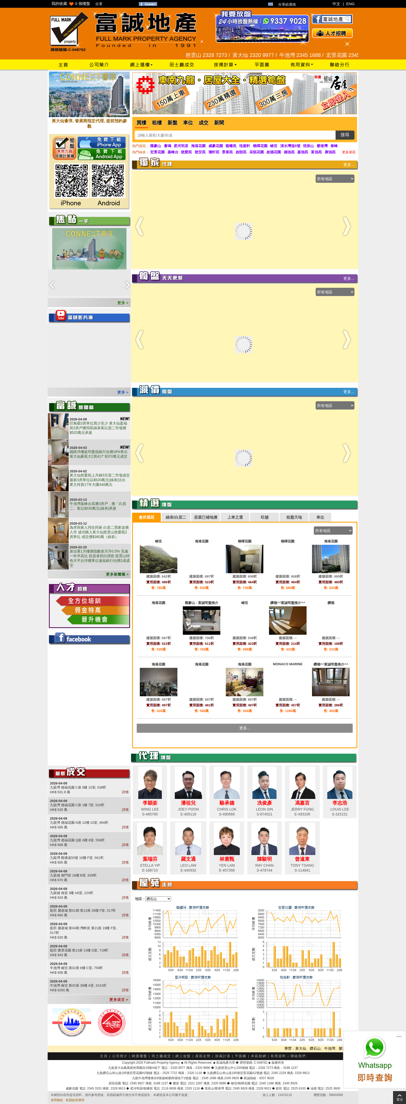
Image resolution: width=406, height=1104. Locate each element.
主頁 (104, 1056)
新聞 (219, 122)
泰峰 (334, 146)
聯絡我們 (298, 1056)
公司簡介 (120, 1056)
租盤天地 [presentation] (294, 517)
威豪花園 (215, 146)
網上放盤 (183, 1056)
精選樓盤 (139, 1056)
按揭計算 (223, 1056)
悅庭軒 (244, 146)
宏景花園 (157, 152)
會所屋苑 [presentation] (146, 517)
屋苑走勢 (203, 1056)
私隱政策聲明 (75, 1100)
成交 (203, 122)
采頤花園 (256, 152)
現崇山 (308, 146)
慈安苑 (200, 152)
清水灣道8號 (290, 146)
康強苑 (330, 152)
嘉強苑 (302, 152)
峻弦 (273, 146)
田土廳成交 (161, 1056)
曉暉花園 (260, 146)
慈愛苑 (186, 152)
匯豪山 (155, 146)
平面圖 (241, 1056)
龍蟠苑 (231, 146)
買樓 (141, 122)
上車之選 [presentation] (235, 517)
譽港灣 (322, 146)
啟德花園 (273, 152)
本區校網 (258, 1056)
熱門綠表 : (140, 152)
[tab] (146, 517)
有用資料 (278, 1056)
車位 (188, 122)
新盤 (172, 122)
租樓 (157, 122)
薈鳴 (167, 146)
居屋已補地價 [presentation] (205, 517)
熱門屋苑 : (140, 146)
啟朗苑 (241, 152)
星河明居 (181, 146)
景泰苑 (227, 152)
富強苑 (316, 152)
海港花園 (198, 146)
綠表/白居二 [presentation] (176, 517)
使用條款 (57, 1100)
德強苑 (289, 152)
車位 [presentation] (320, 517)
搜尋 (344, 134)
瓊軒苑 (213, 152)
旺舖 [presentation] (265, 517)
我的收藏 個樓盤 (71, 3)
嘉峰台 (173, 152)
